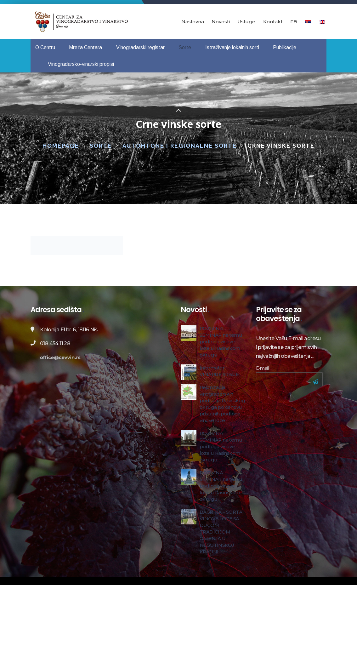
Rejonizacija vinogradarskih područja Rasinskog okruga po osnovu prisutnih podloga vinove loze (222, 403)
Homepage (60, 145)
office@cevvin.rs (60, 357)
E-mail (262, 368)
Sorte (101, 145)
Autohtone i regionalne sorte (179, 145)
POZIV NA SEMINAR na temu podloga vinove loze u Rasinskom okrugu (221, 341)
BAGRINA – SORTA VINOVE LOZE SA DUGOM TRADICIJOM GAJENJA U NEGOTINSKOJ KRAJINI (221, 532)
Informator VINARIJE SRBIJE (219, 371)
